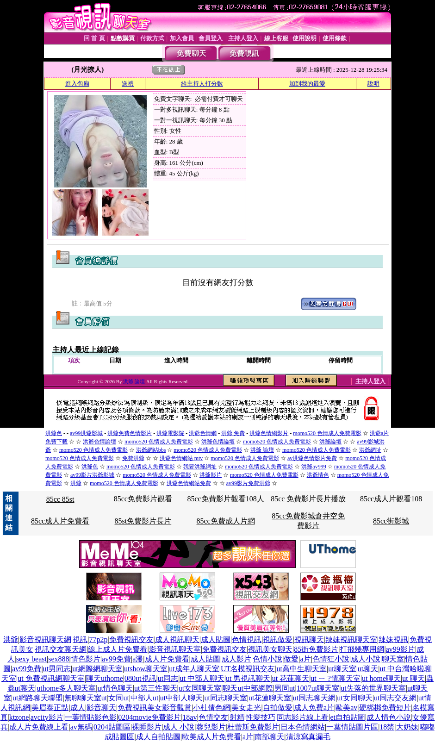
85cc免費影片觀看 (143, 499)
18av (189, 717)
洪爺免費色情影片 (129, 433)
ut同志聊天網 (314, 698)
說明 (373, 83)
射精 (237, 717)
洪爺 (75, 483)
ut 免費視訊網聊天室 (51, 678)
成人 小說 (178, 727)
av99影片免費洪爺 (248, 483)
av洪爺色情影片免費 (312, 458)
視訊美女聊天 (270, 649)
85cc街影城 (391, 521)
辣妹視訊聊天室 (351, 639)
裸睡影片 (147, 727)
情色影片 (85, 659)
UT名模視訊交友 (248, 669)
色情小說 (267, 659)
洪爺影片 (210, 475)
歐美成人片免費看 (211, 737)
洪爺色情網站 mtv (181, 458)
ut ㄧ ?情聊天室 (335, 678)
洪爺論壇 (330, 441)
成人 (77, 707)
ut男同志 (57, 669)
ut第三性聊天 (155, 688)
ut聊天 (368, 669)
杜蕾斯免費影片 (253, 727)
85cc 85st (60, 499)
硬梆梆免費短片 (385, 707)
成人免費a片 (314, 707)
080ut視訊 (140, 678)
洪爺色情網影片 (268, 433)
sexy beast (31, 659)
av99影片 (400, 649)
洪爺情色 (318, 475)
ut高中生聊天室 (302, 669)
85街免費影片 (316, 649)
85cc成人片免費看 (60, 521)
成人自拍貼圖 (158, 737)
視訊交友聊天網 (61, 649)
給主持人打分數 (202, 83)
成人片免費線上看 (38, 727)
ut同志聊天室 (225, 698)
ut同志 (168, 678)
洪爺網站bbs (151, 450)
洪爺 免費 (233, 433)
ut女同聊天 (354, 698)
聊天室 (393, 659)
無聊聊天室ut (85, 698)
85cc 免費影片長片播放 (308, 499)
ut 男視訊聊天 (248, 678)
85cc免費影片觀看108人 (225, 499)
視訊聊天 (309, 639)
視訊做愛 (277, 639)
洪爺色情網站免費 (189, 483)
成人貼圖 (215, 639)
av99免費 (116, 659)
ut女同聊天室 (200, 688)
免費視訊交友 (131, 639)
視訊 (80, 639)
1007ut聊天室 (318, 688)
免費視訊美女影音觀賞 (155, 707)
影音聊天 (101, 707)
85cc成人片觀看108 (391, 499)
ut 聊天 (413, 678)
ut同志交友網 (395, 698)
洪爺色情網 (203, 433)
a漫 (137, 659)
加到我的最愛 (307, 83)
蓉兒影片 (211, 727)
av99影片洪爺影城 (92, 475)
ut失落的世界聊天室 (373, 688)
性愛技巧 (260, 717)
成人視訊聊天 (177, 639)
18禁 (386, 727)
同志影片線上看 (303, 717)
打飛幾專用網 (362, 649)
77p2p (98, 639)
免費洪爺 (133, 458)
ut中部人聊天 (181, 698)
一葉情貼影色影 (91, 717)
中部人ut (144, 698)
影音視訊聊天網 (45, 639)
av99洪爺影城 (86, 433)
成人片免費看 (167, 659)
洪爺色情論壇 (99, 441)
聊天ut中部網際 (248, 688)
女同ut (118, 698)
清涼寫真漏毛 (308, 737)
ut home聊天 (381, 678)
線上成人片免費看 (117, 649)
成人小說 (365, 659)
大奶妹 (407, 727)
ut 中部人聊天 (202, 678)
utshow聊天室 (146, 669)
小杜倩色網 (211, 707)
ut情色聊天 (114, 688)
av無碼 (81, 727)
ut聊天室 (342, 669)
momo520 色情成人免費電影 (327, 433)
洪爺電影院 (170, 433)
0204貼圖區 (111, 727)
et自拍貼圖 (347, 717)
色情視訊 (246, 639)
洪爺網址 (370, 450)
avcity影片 (47, 717)
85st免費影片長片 (143, 521)
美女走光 (246, 707)
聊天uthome (104, 678)
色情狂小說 (330, 659)
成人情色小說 (389, 717)
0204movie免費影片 (149, 717)
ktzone (19, 717)
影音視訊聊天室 (175, 649)
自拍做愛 (277, 707)
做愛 (291, 659)
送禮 (128, 83)
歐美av (346, 707)
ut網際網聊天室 (97, 669)
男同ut (284, 688)
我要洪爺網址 (200, 466)
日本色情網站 (302, 727)
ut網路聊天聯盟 (37, 698)
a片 (305, 659)
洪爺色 (53, 433)
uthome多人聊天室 (66, 688)
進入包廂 (77, 83)
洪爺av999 (313, 466)
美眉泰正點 (49, 707)
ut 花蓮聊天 (290, 678)
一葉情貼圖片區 (352, 727)
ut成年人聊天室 (194, 669)
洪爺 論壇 (134, 381)
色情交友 (213, 717)
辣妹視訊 (393, 639)
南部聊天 (269, 737)
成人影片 (236, 659)
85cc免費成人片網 (225, 521)
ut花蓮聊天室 (270, 698)
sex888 (58, 659)
